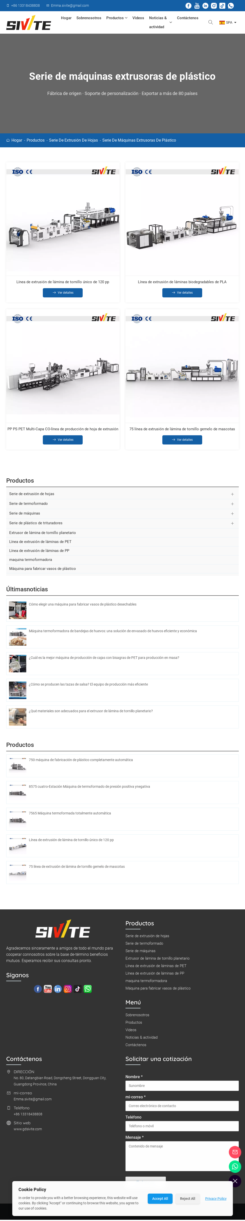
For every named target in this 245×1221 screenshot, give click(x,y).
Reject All (187, 1199)
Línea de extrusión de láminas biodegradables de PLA (182, 282)
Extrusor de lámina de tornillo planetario (42, 535)
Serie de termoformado (28, 506)
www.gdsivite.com (28, 1132)
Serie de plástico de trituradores (35, 526)
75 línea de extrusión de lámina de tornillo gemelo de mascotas (182, 431)
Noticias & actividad (160, 22)
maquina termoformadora (30, 562)
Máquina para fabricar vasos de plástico (42, 571)
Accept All (160, 1199)
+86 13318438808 (28, 1117)
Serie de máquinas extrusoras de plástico (139, 140)
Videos (138, 18)
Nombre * (134, 1079)
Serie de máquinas (24, 516)
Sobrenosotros (88, 18)
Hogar (66, 18)
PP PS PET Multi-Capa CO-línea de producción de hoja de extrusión (62, 431)
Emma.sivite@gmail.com (33, 1102)
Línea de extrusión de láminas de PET (40, 544)
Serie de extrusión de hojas (73, 140)
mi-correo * (135, 1100)
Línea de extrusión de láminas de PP (39, 553)
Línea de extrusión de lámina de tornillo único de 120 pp (62, 282)
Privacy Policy (216, 1199)
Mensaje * (134, 1140)
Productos (116, 17)
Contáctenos (187, 18)
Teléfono (133, 1120)
